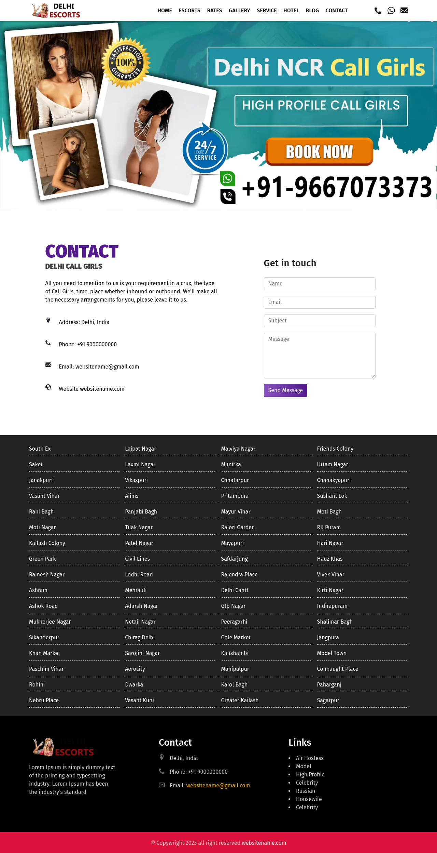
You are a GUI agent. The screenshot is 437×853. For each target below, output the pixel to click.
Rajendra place (239, 574)
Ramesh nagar (47, 574)
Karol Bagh (234, 684)
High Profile (310, 774)
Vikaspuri (136, 480)
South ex (40, 448)
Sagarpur (328, 700)
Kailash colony (47, 543)
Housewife (309, 799)
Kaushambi (235, 653)
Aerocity (135, 669)
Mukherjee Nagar (50, 621)
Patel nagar (139, 543)
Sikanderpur (44, 637)
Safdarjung (234, 559)
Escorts (189, 10)
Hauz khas (330, 559)
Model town (332, 653)
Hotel (291, 10)
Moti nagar (42, 527)
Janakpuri (41, 480)
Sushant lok (332, 496)
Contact (336, 10)
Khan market (44, 653)
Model (303, 766)
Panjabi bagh (141, 511)
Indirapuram (332, 606)
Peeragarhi (234, 621)
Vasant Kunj (139, 700)
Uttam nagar (332, 464)
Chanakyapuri (334, 480)
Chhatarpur (235, 480)
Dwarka (134, 684)
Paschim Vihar (46, 669)
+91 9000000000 (97, 344)
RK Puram (329, 527)
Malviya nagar (238, 448)
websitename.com (102, 389)
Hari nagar (330, 543)
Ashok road (43, 606)
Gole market (236, 637)
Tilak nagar (139, 527)
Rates (214, 10)
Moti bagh (329, 511)
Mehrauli (135, 590)
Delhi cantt (234, 590)
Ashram (38, 590)
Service (267, 10)
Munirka (231, 464)
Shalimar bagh (335, 621)
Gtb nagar (233, 606)
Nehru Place (44, 700)
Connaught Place (337, 669)
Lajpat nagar (140, 448)
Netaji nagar (140, 621)
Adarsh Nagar (141, 606)
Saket (36, 464)
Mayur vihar (235, 511)
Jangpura (328, 637)
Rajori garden (238, 527)
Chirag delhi (140, 637)
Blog (312, 10)
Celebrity (307, 782)
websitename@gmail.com (107, 366)
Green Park (42, 559)
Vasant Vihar (44, 496)
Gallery (239, 10)
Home (164, 10)
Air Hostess (310, 758)
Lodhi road (139, 574)
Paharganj (329, 684)
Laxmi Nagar (140, 464)
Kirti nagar (330, 590)
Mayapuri (232, 543)
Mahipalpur (235, 669)
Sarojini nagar (142, 653)
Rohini (37, 684)
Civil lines (137, 559)
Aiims (131, 496)
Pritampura (235, 496)
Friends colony (335, 448)
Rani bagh (41, 511)
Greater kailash (239, 700)
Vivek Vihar (330, 574)
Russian (305, 791)
